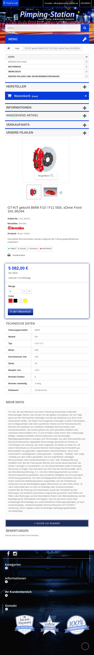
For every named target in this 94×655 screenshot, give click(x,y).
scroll (85, 646)
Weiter (61, 192)
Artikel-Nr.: (13, 218)
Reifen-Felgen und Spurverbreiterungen (34, 76)
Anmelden (85, 3)
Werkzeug (14, 71)
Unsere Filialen (19, 132)
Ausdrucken (19, 255)
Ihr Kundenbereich (18, 592)
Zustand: (12, 233)
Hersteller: (13, 223)
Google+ (32, 249)
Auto (11, 57)
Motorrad (14, 66)
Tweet (12, 249)
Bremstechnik (17, 61)
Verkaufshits (18, 124)
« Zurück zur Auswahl (47, 523)
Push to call (12, 3)
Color (11, 296)
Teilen (22, 249)
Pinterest (46, 249)
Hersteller (16, 86)
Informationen (18, 107)
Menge (11, 286)
